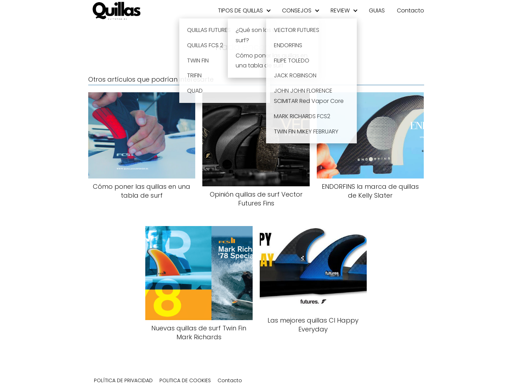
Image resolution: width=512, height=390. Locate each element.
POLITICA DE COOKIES (185, 380)
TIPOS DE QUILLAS (240, 10)
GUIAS (377, 10)
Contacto (410, 10)
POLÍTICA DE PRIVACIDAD (123, 380)
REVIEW (340, 10)
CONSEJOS (296, 10)
